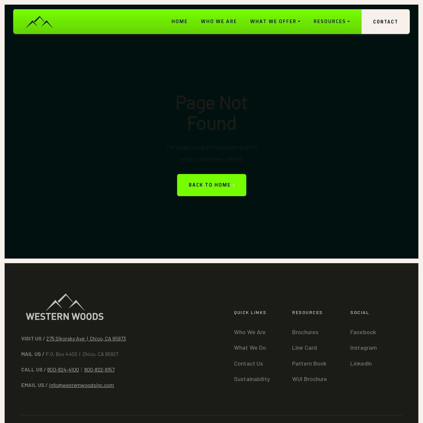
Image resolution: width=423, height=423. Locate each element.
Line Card (304, 347)
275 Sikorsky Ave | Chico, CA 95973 (86, 338)
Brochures (305, 331)
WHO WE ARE (219, 21)
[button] (275, 21)
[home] (39, 21)
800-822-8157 (99, 369)
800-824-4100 (63, 369)
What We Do (250, 347)
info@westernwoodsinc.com (81, 385)
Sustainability (252, 378)
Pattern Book (309, 363)
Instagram (363, 347)
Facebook (363, 331)
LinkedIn (361, 363)
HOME (180, 21)
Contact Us (248, 363)
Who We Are (250, 331)
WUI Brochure (309, 378)
